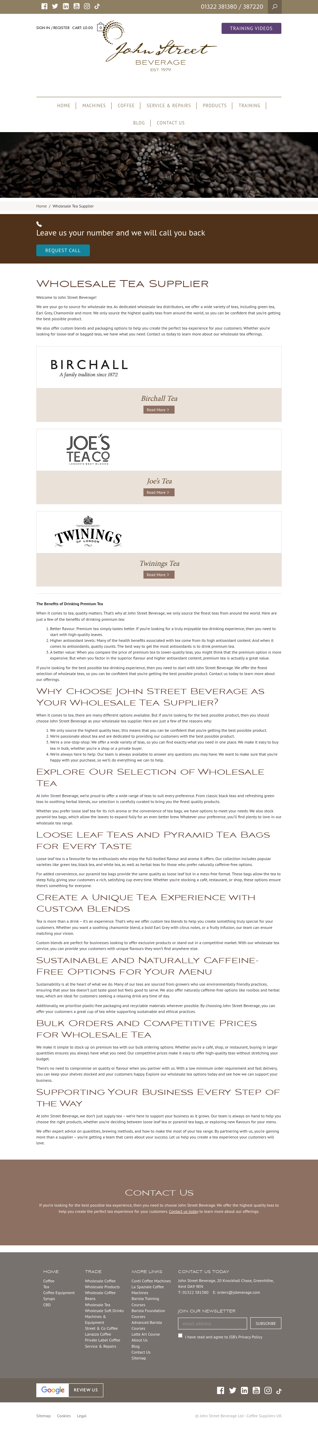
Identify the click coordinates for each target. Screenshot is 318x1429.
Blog (136, 1346)
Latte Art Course (146, 1334)
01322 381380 (219, 6)
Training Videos (251, 28)
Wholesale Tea (97, 1304)
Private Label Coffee (102, 1340)
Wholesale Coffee (100, 1280)
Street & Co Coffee (101, 1328)
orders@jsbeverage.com (238, 1292)
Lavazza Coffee (98, 1334)
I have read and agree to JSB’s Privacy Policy (223, 1336)
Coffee (48, 1280)
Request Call (63, 250)
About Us (140, 1340)
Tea (46, 1286)
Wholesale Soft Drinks (104, 1310)
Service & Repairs (100, 1346)
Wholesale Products (102, 1286)
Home (41, 206)
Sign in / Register (52, 27)
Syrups (49, 1298)
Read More (157, 409)
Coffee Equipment (59, 1292)
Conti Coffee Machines (151, 1280)
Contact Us (141, 1352)
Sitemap (139, 1358)
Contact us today (183, 1211)
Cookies (64, 1415)
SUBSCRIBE (266, 1323)
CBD (47, 1304)
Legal (81, 1415)
